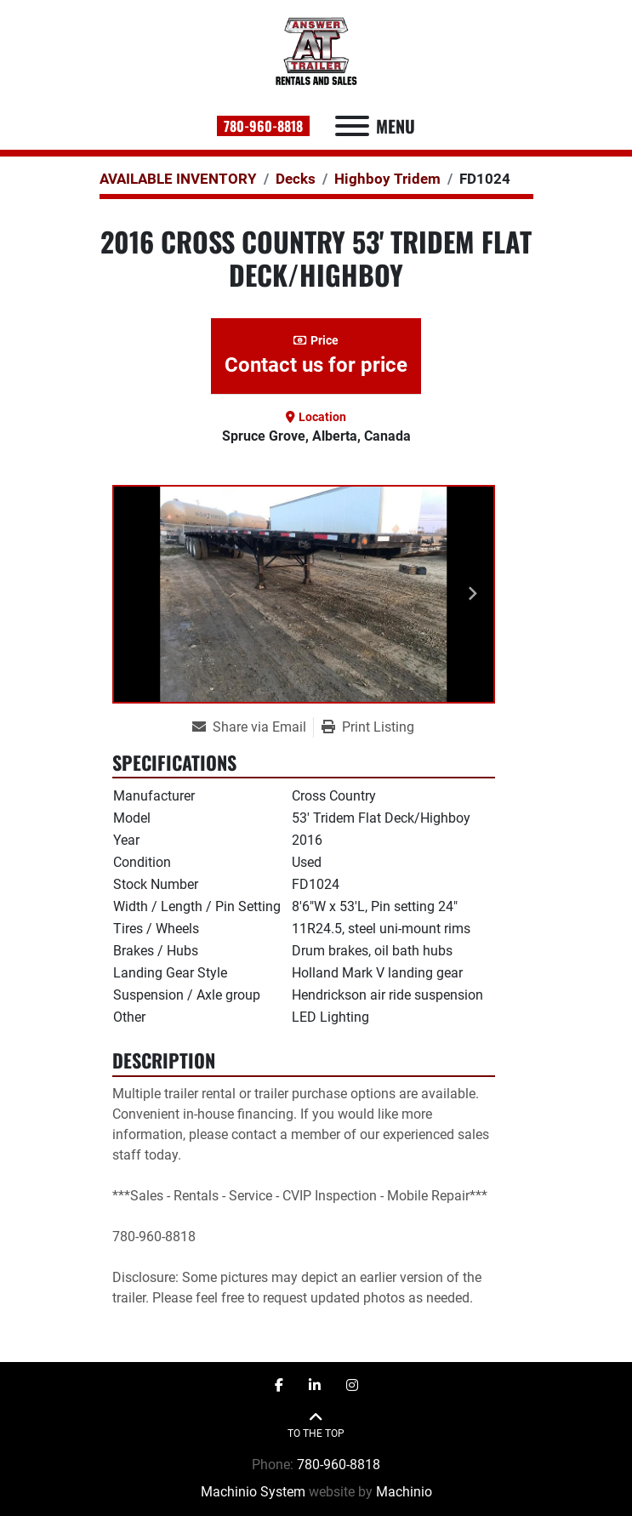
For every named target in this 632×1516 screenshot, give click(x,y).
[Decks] (296, 178)
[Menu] (352, 126)
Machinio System (253, 1492)
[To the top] (316, 1425)
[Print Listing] (368, 727)
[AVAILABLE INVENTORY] (178, 178)
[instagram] (352, 1386)
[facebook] (279, 1386)
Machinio (404, 1492)
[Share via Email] (252, 727)
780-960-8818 (263, 126)
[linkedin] (315, 1386)
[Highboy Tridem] (387, 178)
